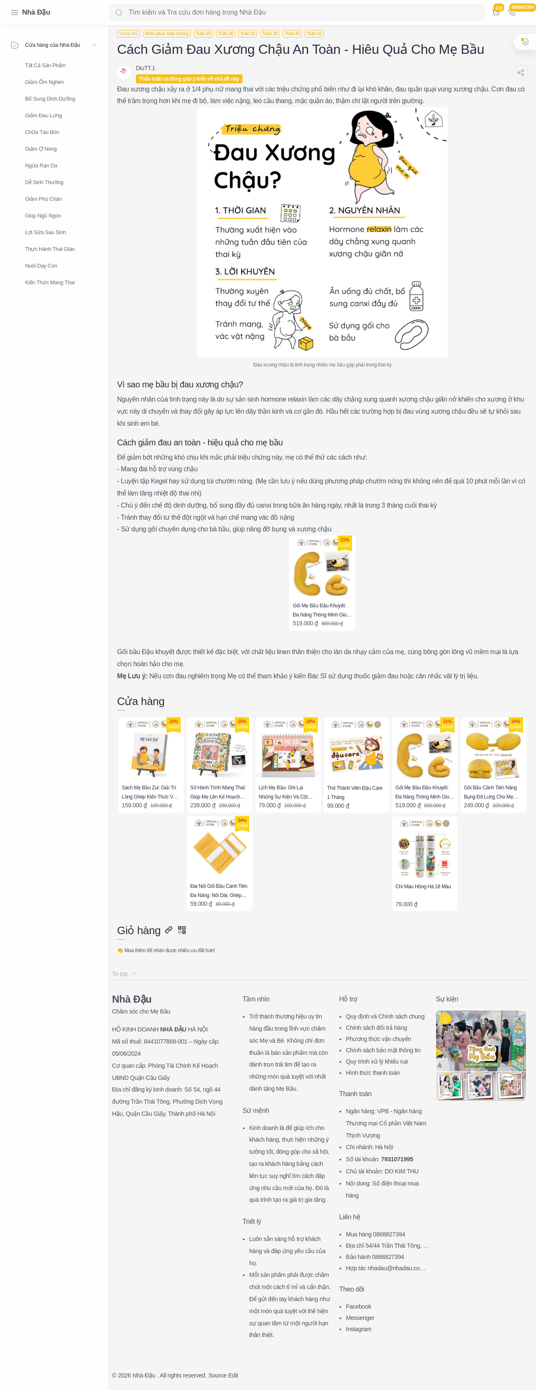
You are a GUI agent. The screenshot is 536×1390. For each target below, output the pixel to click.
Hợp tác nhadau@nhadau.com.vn (387, 1269)
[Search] (297, 12)
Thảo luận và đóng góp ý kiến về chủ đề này (189, 79)
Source (217, 1375)
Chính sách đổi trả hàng (376, 1027)
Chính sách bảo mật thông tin (383, 1050)
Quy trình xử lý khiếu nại (377, 1061)
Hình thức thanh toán (373, 1072)
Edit (233, 1375)
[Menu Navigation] (14, 12)
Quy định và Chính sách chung (385, 1016)
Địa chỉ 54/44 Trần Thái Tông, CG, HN (386, 1246)
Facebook (358, 1306)
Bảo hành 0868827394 (375, 1257)
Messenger (360, 1317)
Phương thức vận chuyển (378, 1039)
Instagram (358, 1329)
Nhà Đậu (36, 12)
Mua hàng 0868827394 (375, 1234)
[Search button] (119, 12)
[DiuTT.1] (145, 68)
